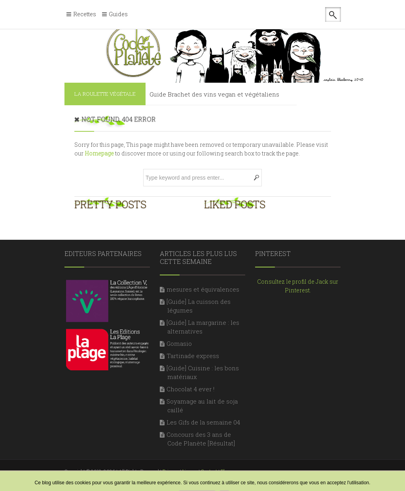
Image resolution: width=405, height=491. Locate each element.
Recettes (84, 14)
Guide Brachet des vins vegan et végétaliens (214, 94)
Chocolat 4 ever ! (190, 389)
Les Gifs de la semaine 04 (203, 422)
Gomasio (179, 343)
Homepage (99, 153)
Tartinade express (193, 356)
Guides (118, 14)
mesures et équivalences (203, 289)
